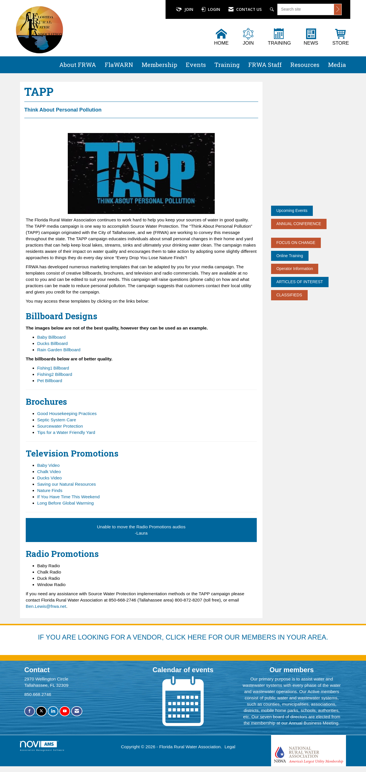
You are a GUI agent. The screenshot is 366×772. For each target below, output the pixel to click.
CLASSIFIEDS (289, 295)
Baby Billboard (51, 337)
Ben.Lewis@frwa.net (46, 606)
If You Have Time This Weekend (68, 496)
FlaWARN (119, 65)
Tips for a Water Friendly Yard (66, 432)
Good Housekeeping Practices (67, 413)
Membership (159, 65)
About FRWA (77, 65)
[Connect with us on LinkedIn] (53, 711)
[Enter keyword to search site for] (306, 9)
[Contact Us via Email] (76, 711)
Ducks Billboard (52, 343)
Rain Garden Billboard (58, 349)
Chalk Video (49, 471)
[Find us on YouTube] (64, 711)
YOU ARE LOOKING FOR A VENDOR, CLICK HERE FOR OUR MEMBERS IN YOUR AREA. (187, 637)
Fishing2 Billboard (54, 374)
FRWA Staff (265, 65)
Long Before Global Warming (65, 503)
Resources (304, 65)
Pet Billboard (49, 380)
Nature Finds (49, 490)
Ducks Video (49, 477)
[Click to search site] (337, 9)
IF (42, 637)
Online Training (290, 255)
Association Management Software (42, 746)
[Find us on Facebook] (29, 711)
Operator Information (295, 268)
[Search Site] (272, 9)
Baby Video (48, 465)
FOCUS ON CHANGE (296, 242)
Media (337, 65)
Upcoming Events (292, 210)
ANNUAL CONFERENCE (299, 223)
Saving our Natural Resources (66, 484)
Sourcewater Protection (60, 426)
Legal (229, 746)
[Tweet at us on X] (41, 711)
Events (196, 65)
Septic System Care (56, 419)
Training (227, 65)
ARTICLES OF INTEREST (300, 281)
